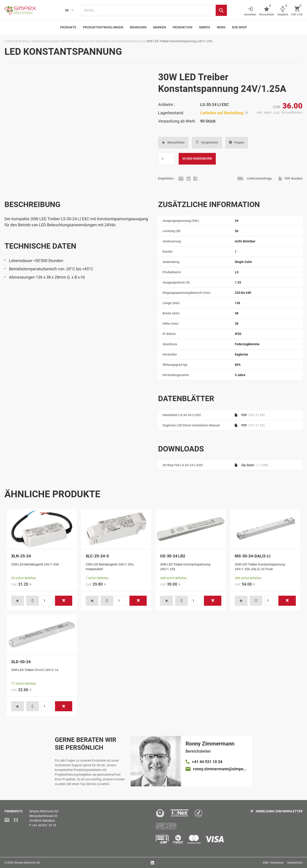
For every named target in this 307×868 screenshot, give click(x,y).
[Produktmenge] (166, 159)
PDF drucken (291, 179)
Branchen (138, 27)
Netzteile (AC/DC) (74, 41)
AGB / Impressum (273, 862)
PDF (250, 415)
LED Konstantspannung (127, 41)
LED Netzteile (98, 41)
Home (8, 41)
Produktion (182, 27)
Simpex (204, 27)
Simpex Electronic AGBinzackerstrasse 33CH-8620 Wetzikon (44, 815)
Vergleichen (207, 142)
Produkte (68, 27)
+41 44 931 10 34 (207, 761)
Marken (159, 27)
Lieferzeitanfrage (254, 179)
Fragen (236, 143)
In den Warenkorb (197, 158)
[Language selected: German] (68, 10)
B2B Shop (239, 27)
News (221, 27)
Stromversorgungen (45, 41)
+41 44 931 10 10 (44, 825)
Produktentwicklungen (103, 27)
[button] (173, 142)
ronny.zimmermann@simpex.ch (220, 768)
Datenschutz (295, 862)
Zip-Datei (251, 465)
